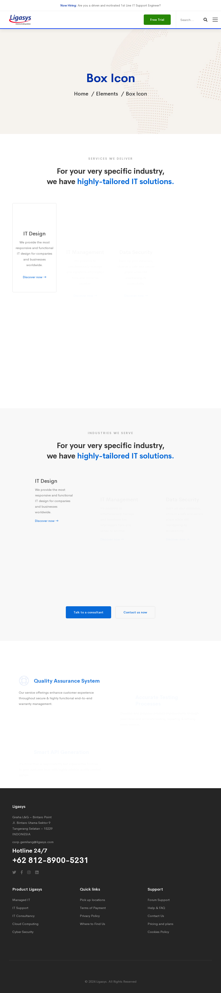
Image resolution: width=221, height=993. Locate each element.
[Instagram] (28, 872)
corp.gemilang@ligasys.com (33, 842)
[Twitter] (14, 872)
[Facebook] (21, 872)
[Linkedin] (36, 872)
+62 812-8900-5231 (50, 860)
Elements (107, 94)
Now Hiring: (68, 5)
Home (81, 94)
